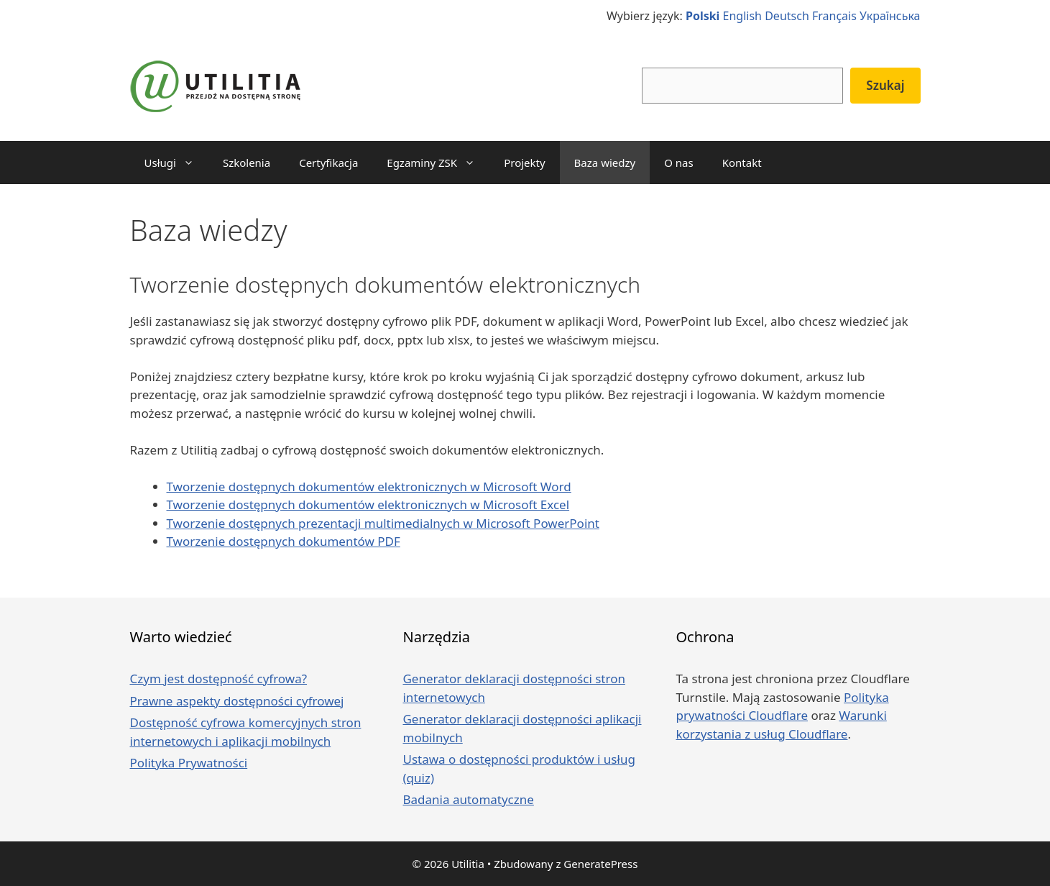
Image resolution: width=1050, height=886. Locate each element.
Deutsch (787, 16)
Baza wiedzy (605, 162)
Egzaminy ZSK (438, 162)
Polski (702, 16)
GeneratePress (600, 864)
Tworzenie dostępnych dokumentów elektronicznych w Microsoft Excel (368, 504)
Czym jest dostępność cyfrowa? (219, 678)
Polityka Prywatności (189, 762)
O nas (679, 162)
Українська (890, 16)
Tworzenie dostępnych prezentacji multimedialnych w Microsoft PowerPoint (383, 523)
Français (834, 16)
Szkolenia (246, 162)
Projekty (524, 162)
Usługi (176, 162)
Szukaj (885, 85)
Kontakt (742, 162)
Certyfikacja (328, 162)
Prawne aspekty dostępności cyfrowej (237, 701)
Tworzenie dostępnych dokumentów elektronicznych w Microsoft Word (369, 486)
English (742, 16)
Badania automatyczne (467, 799)
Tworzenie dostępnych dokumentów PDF (283, 541)
